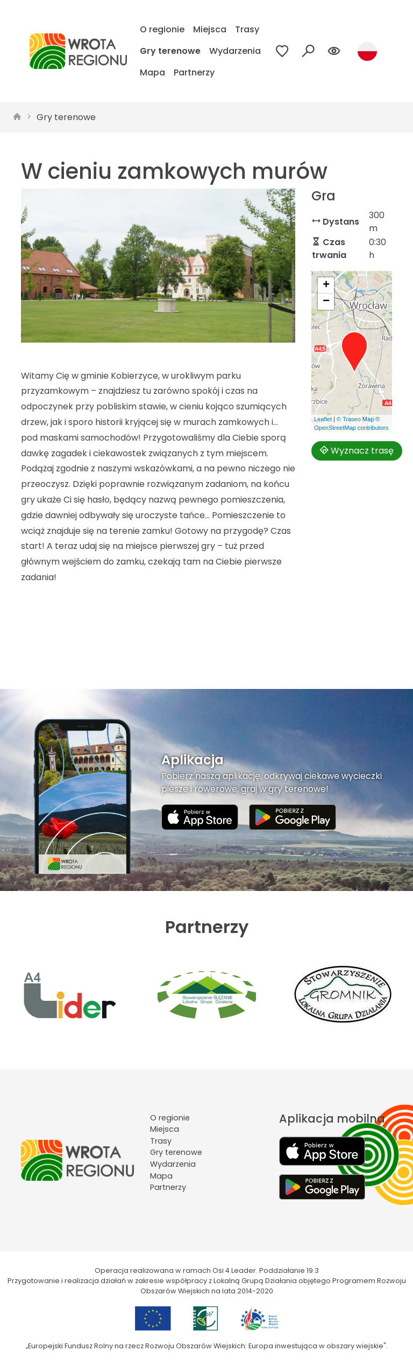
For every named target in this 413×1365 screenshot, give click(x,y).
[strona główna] (17, 117)
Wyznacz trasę (357, 450)
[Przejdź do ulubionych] (282, 51)
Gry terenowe (170, 51)
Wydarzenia (235, 51)
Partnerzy (194, 72)
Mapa (152, 72)
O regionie (162, 29)
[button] (354, 352)
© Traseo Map (355, 419)
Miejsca (209, 29)
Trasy (247, 29)
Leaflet (323, 419)
